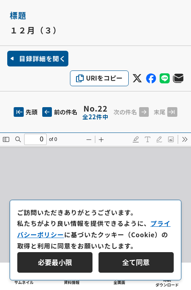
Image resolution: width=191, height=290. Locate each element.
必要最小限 (55, 262)
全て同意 (136, 262)
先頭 (25, 112)
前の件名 (60, 112)
